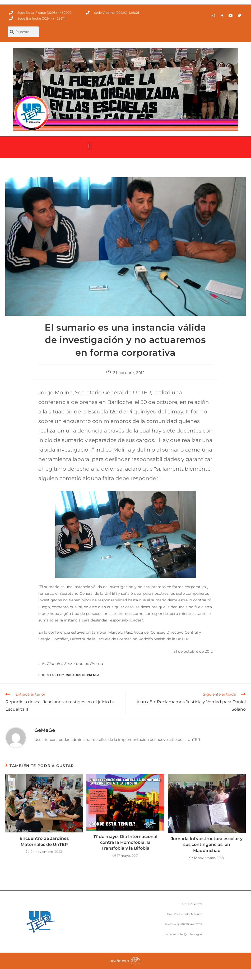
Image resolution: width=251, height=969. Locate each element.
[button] (89, 146)
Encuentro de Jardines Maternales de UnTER (44, 841)
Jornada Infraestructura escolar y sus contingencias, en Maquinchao (207, 844)
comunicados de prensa (78, 675)
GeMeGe (44, 730)
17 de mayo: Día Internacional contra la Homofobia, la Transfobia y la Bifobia (125, 842)
